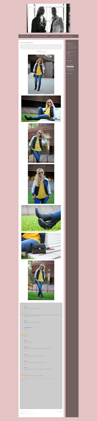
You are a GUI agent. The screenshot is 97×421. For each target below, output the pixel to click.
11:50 (34, 327)
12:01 (28, 333)
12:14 (28, 340)
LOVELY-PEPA (70, 45)
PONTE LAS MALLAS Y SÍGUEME (40, 36)
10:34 (28, 320)
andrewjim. (43, 50)
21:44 (28, 361)
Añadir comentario (24, 379)
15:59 (28, 374)
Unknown (25, 313)
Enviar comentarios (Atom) (29, 413)
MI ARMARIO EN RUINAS (72, 47)
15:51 (28, 354)
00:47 (28, 367)
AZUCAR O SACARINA (67, 36)
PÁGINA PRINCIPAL (24, 36)
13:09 (30, 346)
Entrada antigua (58, 411)
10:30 (28, 313)
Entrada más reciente (25, 411)
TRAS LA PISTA (70, 49)
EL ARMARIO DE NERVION (72, 46)
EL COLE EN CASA (55, 36)
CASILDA (69, 56)
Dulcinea (25, 333)
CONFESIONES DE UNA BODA (71, 55)
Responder (26, 309)
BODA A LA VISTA (70, 58)
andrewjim (69, 62)
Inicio (42, 411)
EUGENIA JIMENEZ (70, 70)
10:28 (28, 306)
